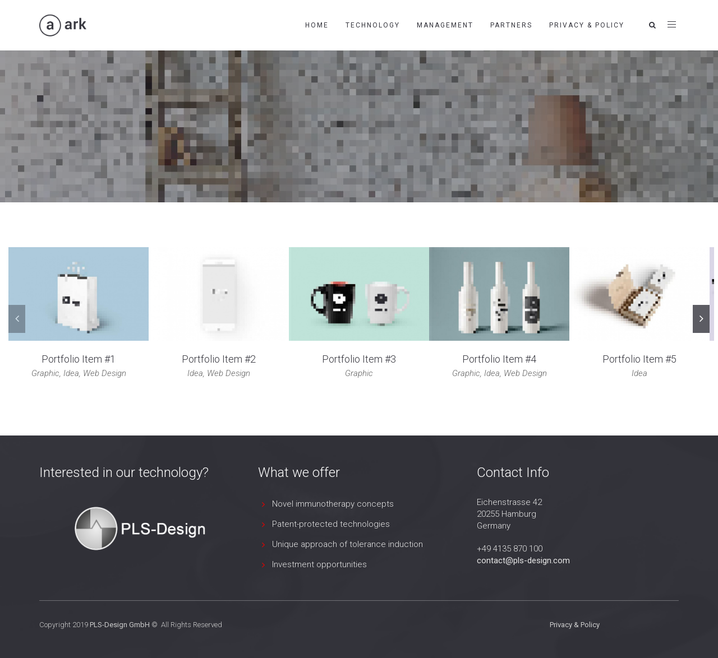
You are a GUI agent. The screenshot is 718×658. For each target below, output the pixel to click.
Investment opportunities (319, 564)
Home (317, 25)
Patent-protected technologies (331, 524)
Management (445, 25)
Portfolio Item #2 (219, 359)
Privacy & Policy (586, 25)
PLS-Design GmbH (120, 624)
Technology (373, 25)
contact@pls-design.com (523, 560)
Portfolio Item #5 (639, 359)
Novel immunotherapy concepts (333, 504)
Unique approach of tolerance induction (347, 544)
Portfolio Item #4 (499, 359)
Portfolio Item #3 (359, 359)
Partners (511, 25)
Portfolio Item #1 (79, 359)
